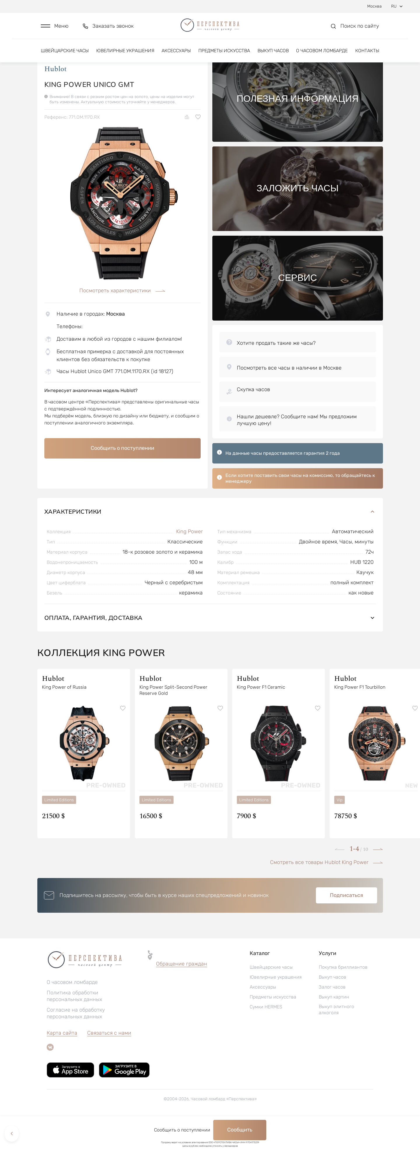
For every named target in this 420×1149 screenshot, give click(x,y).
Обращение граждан (181, 994)
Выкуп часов (273, 54)
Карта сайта (62, 1063)
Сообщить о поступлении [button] (122, 478)
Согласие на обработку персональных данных (76, 1043)
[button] (55, 28)
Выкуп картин (334, 1027)
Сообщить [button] (239, 1130)
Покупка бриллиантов (343, 997)
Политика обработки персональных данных (74, 1026)
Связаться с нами (109, 1063)
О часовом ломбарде (322, 54)
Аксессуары (176, 54)
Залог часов (332, 1017)
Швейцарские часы (65, 54)
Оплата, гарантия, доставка (210, 647)
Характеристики (210, 541)
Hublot (55, 99)
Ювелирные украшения (125, 54)
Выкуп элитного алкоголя (336, 1039)
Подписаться (346, 925)
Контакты (367, 54)
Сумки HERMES (266, 1037)
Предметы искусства (224, 54)
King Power (189, 561)
